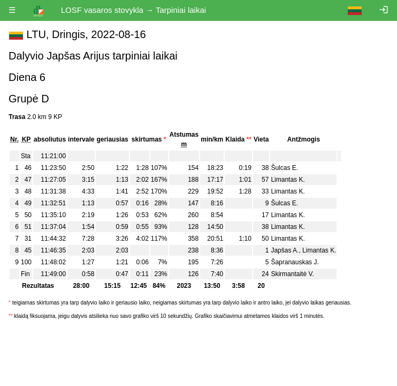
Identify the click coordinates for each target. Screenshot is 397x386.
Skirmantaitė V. (292, 274)
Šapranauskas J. (294, 262)
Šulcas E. (284, 168)
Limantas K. (287, 179)
